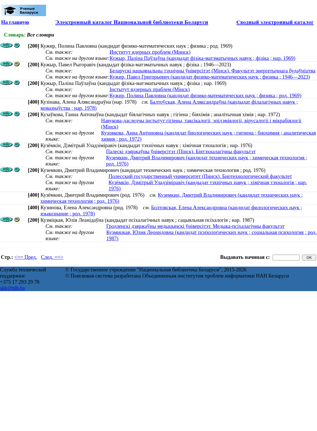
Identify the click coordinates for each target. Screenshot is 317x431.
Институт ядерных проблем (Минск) (149, 52)
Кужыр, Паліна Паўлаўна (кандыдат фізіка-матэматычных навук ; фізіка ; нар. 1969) (202, 58)
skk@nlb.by (12, 288)
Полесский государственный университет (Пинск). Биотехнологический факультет (200, 176)
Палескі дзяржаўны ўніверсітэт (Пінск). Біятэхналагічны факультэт (181, 151)
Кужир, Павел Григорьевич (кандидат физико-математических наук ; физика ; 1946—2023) (209, 77)
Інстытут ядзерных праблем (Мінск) (149, 89)
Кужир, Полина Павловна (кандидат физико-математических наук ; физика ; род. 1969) (205, 95)
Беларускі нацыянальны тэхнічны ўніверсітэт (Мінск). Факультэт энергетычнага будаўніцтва (212, 71)
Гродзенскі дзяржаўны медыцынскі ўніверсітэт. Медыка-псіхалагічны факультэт (195, 226)
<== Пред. (26, 257)
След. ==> (52, 257)
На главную (15, 22)
